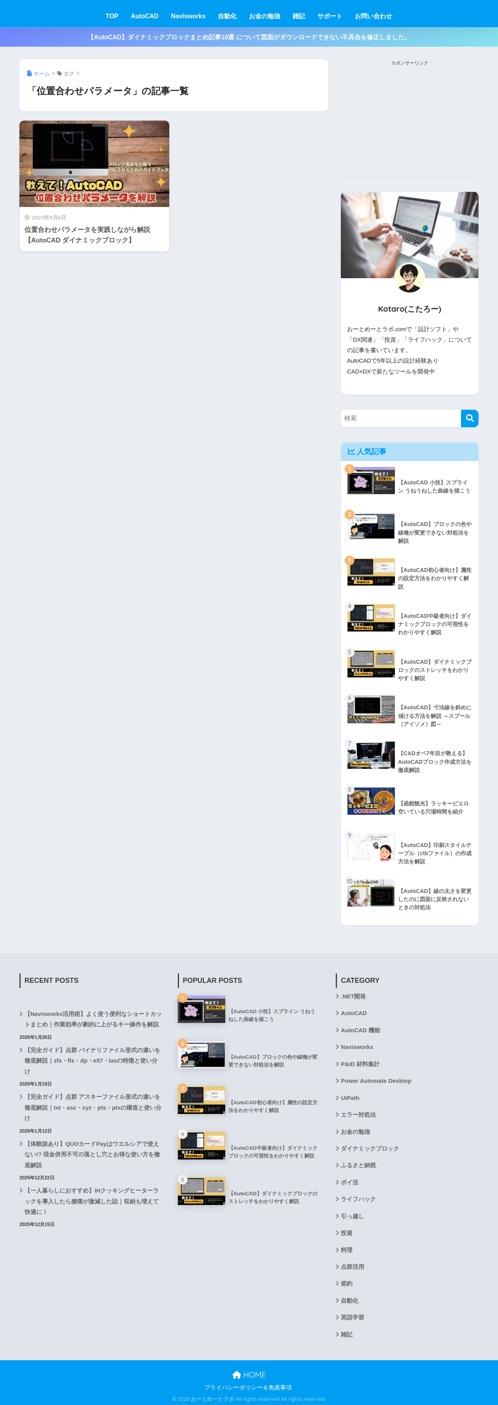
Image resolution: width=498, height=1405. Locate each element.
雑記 (299, 16)
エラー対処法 (358, 1113)
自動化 (227, 16)
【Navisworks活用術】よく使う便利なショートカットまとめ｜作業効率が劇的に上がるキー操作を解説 (93, 1018)
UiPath (350, 1096)
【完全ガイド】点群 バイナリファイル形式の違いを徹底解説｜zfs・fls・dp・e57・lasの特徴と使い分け (92, 1059)
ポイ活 (349, 1181)
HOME (249, 1373)
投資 (346, 1231)
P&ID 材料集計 (360, 1063)
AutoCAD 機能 (360, 1029)
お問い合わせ (373, 16)
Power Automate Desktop (376, 1080)
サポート (329, 16)
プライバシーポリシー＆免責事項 (248, 1385)
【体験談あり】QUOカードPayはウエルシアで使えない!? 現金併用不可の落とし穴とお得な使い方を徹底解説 (92, 1152)
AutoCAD (144, 16)
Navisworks (188, 16)
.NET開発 (353, 996)
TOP (112, 16)
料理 (346, 1248)
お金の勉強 (264, 16)
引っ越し (352, 1214)
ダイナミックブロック (370, 1147)
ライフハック (358, 1198)
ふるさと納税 (358, 1164)
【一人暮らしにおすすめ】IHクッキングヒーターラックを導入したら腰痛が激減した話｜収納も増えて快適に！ (92, 1199)
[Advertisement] (410, 122)
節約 (346, 1282)
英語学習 (352, 1315)
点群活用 (352, 1265)
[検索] (470, 418)
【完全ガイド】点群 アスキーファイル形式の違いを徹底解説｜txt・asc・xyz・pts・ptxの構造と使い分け (93, 1106)
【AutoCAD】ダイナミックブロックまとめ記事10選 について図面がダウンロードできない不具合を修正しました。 (249, 37)
